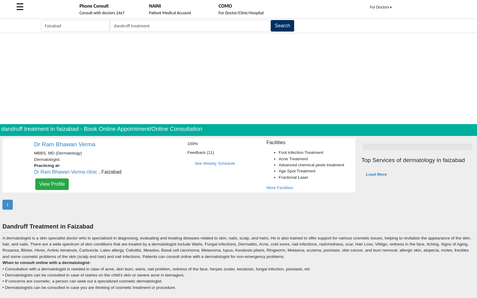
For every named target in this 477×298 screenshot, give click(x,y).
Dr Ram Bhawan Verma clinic (65, 171)
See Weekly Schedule (215, 163)
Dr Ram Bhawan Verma (65, 144)
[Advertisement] (238, 78)
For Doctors (381, 7)
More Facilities (279, 187)
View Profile (52, 184)
